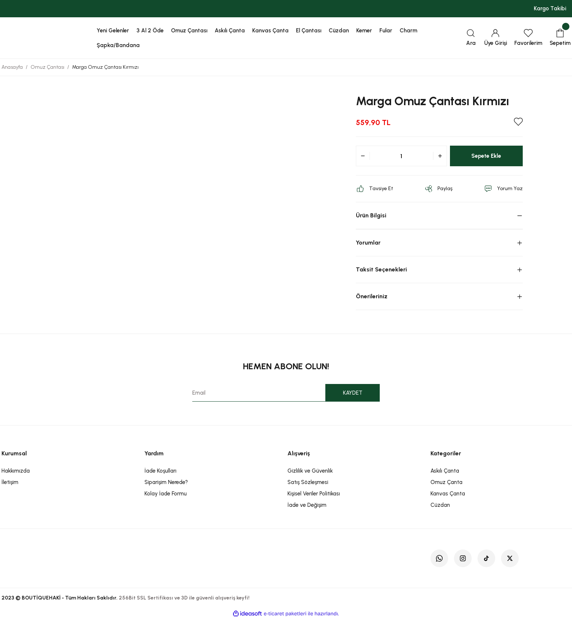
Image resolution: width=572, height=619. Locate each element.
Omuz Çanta (446, 482)
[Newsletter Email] (286, 393)
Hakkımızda (15, 470)
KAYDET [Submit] (352, 392)
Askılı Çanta (444, 470)
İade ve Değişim (306, 505)
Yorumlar (368, 242)
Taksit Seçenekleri (381, 269)
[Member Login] (495, 38)
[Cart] (560, 38)
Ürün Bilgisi (371, 215)
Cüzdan (440, 505)
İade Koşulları (160, 470)
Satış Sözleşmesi (307, 482)
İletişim (9, 482)
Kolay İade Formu (165, 493)
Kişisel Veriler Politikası (313, 493)
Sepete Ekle (486, 155)
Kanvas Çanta (447, 493)
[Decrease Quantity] (362, 156)
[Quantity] (401, 156)
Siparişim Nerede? (166, 482)
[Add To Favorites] (518, 121)
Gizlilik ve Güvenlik (310, 470)
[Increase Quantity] (440, 156)
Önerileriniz (371, 296)
